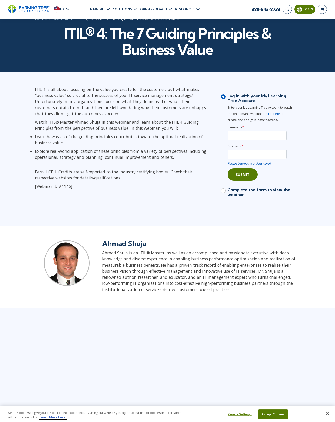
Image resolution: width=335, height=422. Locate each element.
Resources (184, 9)
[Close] (327, 413)
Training (96, 9)
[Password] (257, 154)
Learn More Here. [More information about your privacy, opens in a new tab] (53, 417)
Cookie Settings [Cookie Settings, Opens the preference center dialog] (240, 414)
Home (41, 19)
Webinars (62, 19)
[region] (167, 414)
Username (236, 127)
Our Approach (153, 9)
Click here (273, 114)
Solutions (122, 9)
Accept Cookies (272, 414)
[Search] (287, 9)
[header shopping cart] (322, 9)
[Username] (257, 135)
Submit (242, 174)
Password (235, 146)
